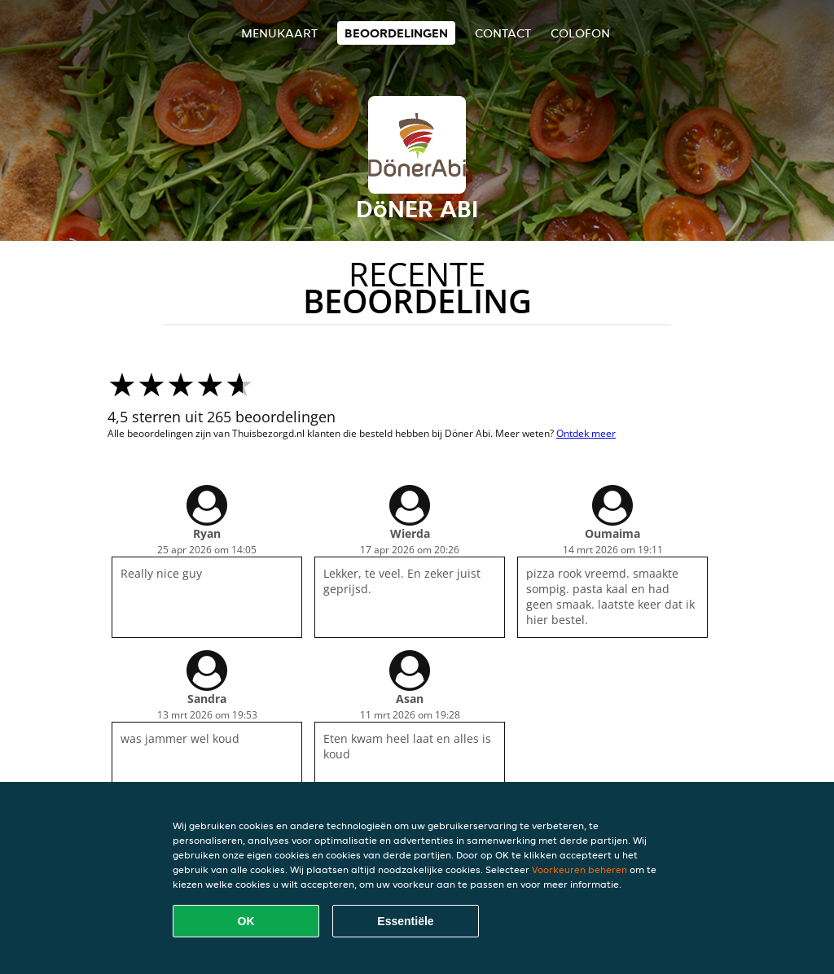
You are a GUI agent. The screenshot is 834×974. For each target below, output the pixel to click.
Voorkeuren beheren (579, 869)
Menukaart (279, 32)
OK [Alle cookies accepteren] (246, 921)
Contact (503, 32)
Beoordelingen (396, 32)
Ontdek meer (586, 433)
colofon (580, 32)
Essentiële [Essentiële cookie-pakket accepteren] (405, 921)
